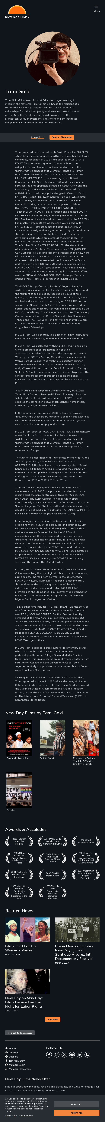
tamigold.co (37, 137)
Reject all (76, 1104)
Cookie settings (26, 1115)
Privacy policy (11, 1115)
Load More (52, 1019)
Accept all (76, 1113)
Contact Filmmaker (62, 137)
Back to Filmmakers (20, 1032)
